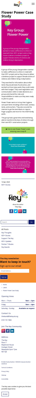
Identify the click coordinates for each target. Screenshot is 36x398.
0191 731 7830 (6, 320)
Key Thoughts (6, 233)
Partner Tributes (7, 244)
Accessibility (4, 379)
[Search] (14, 222)
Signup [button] (4, 277)
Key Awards (5, 247)
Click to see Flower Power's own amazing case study (18, 130)
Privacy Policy (5, 371)
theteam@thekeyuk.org (9, 316)
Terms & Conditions (6, 367)
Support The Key (7, 238)
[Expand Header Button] (33, 4)
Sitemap (3, 375)
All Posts (5, 229)
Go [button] (31, 222)
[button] (18, 388)
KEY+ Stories (5, 185)
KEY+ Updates (6, 241)
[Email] (14, 271)
